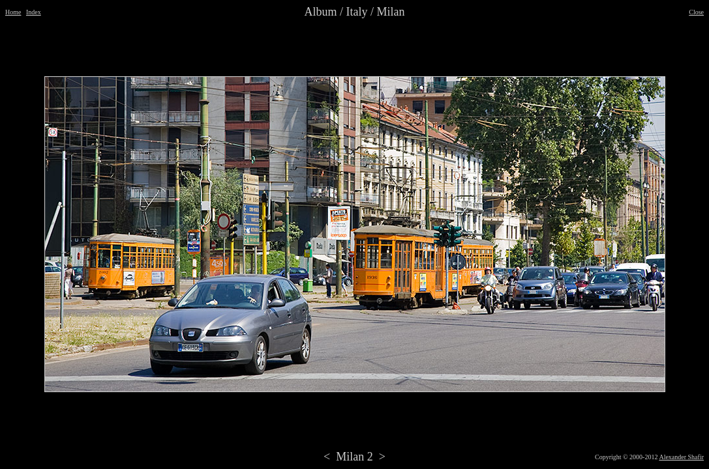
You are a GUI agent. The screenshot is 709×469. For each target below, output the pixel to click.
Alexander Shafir (681, 457)
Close (696, 12)
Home (13, 12)
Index (33, 12)
